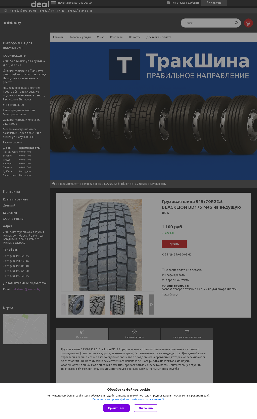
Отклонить (146, 408)
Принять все (116, 408)
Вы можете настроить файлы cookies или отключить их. (127, 399)
